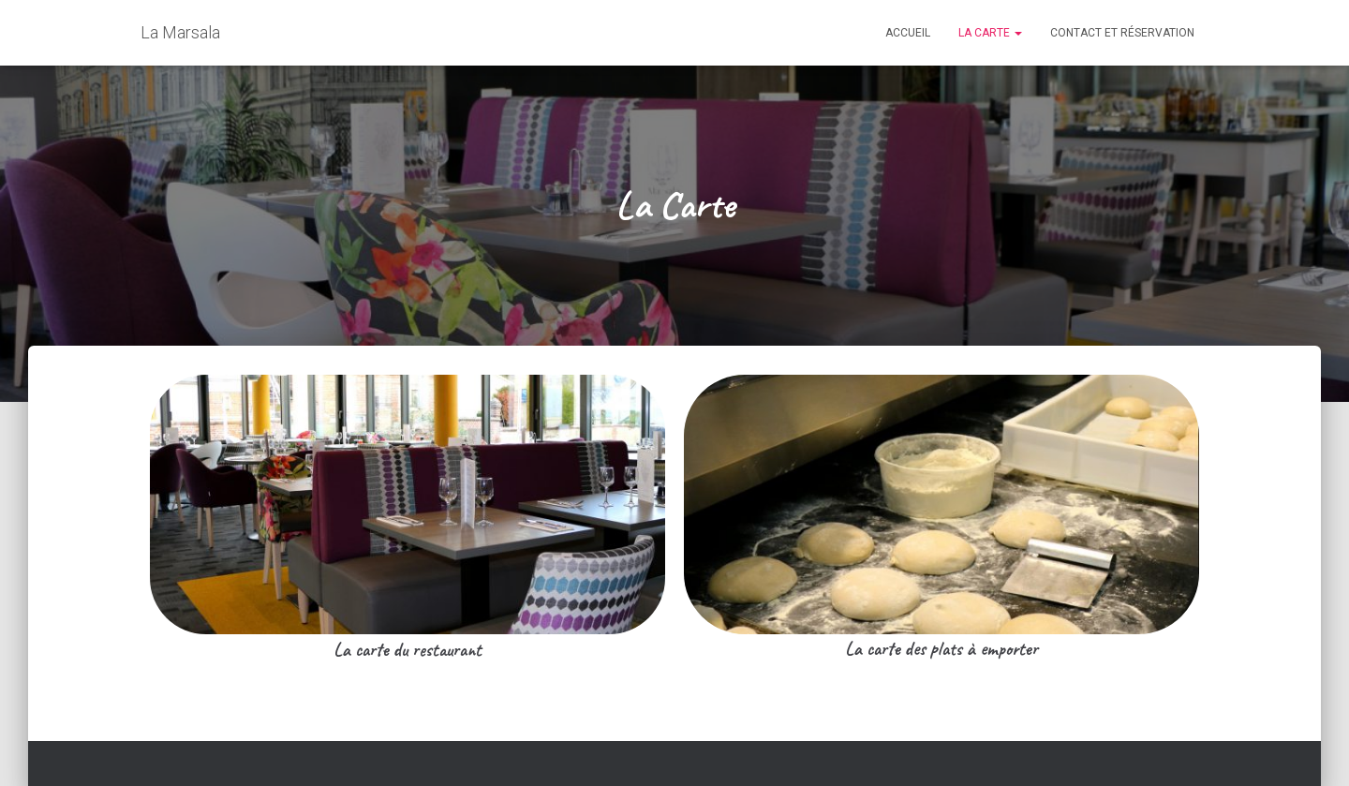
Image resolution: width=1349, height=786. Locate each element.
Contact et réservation (1122, 32)
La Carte (990, 32)
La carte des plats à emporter (941, 648)
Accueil (907, 32)
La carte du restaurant (408, 649)
